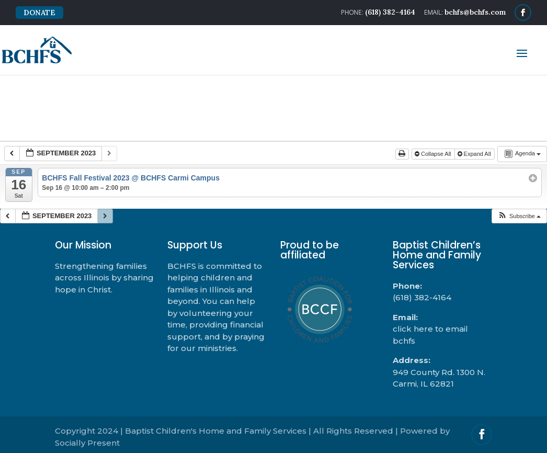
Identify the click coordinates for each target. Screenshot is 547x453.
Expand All (475, 154)
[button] (519, 216)
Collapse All (434, 154)
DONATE (39, 12)
